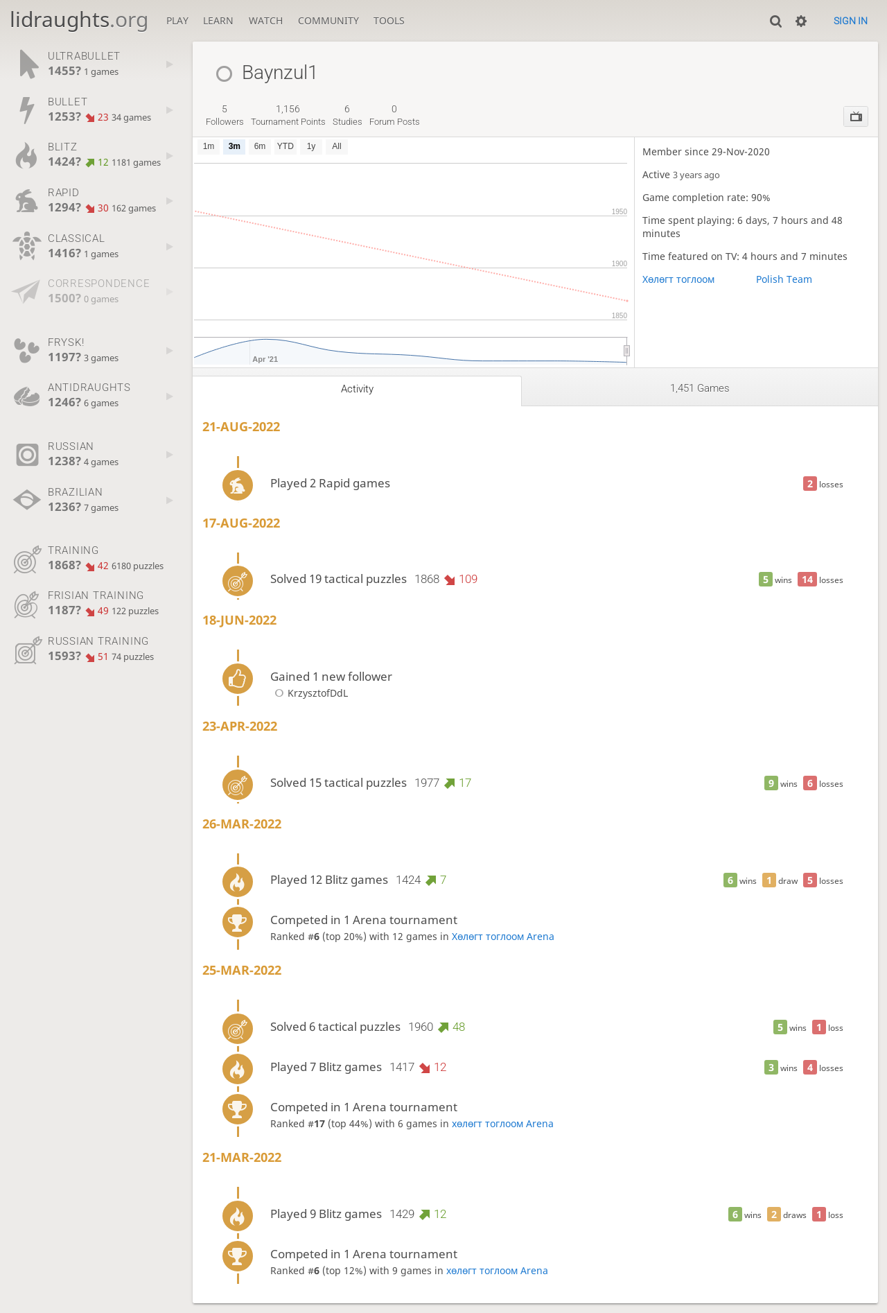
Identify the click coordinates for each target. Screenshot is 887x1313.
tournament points (288, 115)
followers (225, 115)
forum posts (394, 115)
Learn (218, 20)
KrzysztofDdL (309, 692)
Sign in (851, 20)
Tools (389, 20)
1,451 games (700, 388)
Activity (357, 389)
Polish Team (784, 279)
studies (347, 115)
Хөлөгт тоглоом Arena (503, 936)
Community (328, 20)
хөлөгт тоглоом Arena (503, 1123)
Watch (266, 20)
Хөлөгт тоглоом (678, 279)
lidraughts (79, 19)
